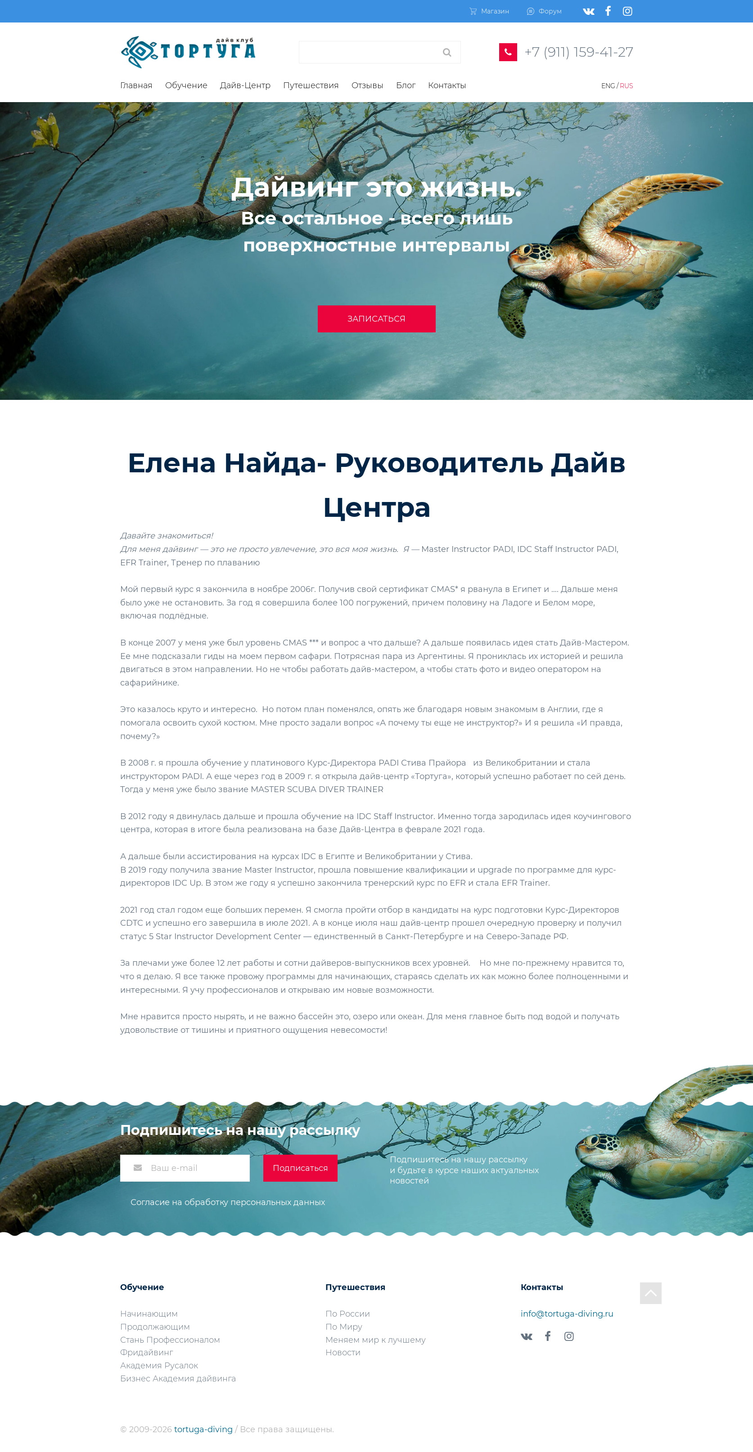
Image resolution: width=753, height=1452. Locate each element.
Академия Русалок (159, 1366)
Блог (405, 85)
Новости (343, 1353)
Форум (544, 11)
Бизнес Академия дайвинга (178, 1379)
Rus (626, 86)
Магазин (489, 11)
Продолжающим (155, 1327)
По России (347, 1314)
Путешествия (311, 85)
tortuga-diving (204, 1429)
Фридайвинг (146, 1353)
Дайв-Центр (245, 85)
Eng (608, 86)
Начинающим (149, 1314)
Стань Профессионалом (170, 1340)
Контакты (447, 85)
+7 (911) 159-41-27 (578, 52)
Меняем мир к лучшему (375, 1340)
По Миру (343, 1327)
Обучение (186, 85)
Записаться (376, 319)
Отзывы (367, 85)
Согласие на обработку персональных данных (228, 1202)
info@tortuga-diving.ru (567, 1314)
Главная (136, 85)
